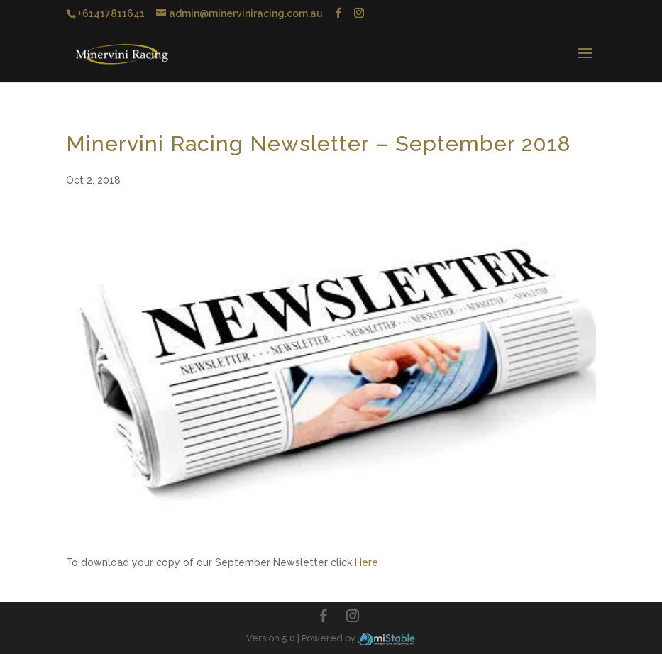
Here (366, 562)
